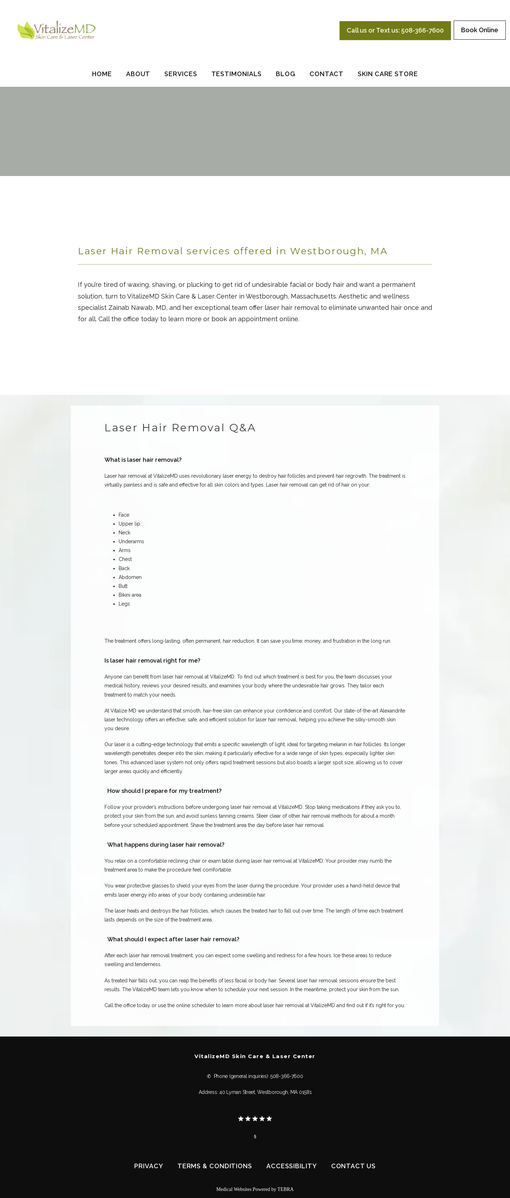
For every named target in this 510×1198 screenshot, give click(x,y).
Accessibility (291, 1166)
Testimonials (236, 74)
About (138, 74)
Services (180, 74)
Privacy (148, 1166)
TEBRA (285, 1189)
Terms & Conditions (214, 1166)
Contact (327, 74)
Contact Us (353, 1166)
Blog (285, 74)
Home (102, 74)
